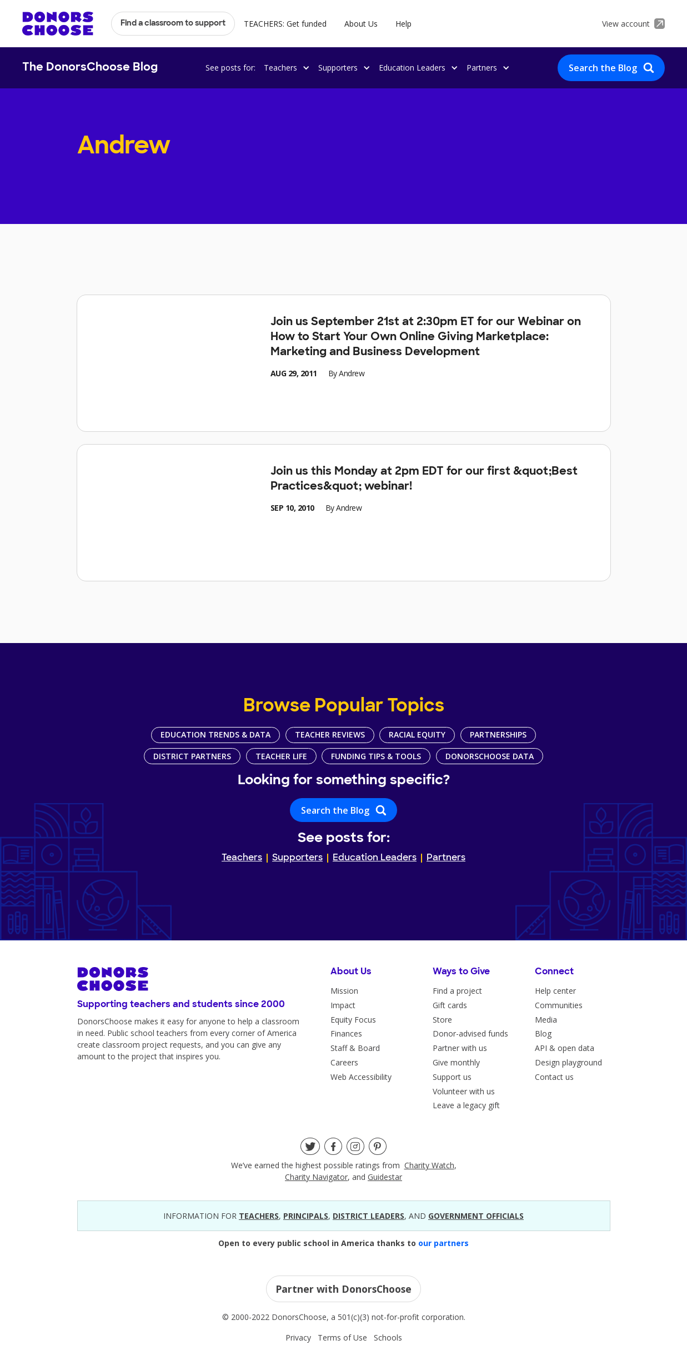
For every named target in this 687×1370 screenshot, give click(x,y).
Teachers (242, 858)
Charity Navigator (316, 1177)
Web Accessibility (361, 1077)
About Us (361, 23)
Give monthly (456, 1062)
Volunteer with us (464, 1091)
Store (442, 1019)
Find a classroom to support (173, 23)
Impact (342, 1005)
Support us (452, 1077)
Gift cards (450, 1005)
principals (305, 1215)
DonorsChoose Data (489, 756)
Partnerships (498, 734)
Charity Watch (429, 1165)
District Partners (192, 756)
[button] (285, 67)
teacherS (259, 1215)
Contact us (554, 1077)
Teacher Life (281, 756)
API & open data (564, 1048)
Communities (559, 1005)
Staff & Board (355, 1048)
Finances (346, 1033)
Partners (446, 858)
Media (546, 1019)
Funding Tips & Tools (376, 756)
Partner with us (460, 1048)
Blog (543, 1033)
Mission (344, 990)
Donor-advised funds (470, 1033)
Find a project (457, 990)
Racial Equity (417, 734)
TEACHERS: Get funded (285, 23)
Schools (388, 1337)
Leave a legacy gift (466, 1105)
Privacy (298, 1337)
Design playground (568, 1062)
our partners (443, 1243)
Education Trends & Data (215, 734)
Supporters (297, 858)
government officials (476, 1215)
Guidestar (385, 1177)
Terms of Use (342, 1337)
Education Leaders (375, 858)
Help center (555, 990)
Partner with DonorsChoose (343, 1289)
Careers (344, 1062)
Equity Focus (353, 1019)
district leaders (368, 1215)
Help (403, 23)
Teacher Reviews (330, 734)
